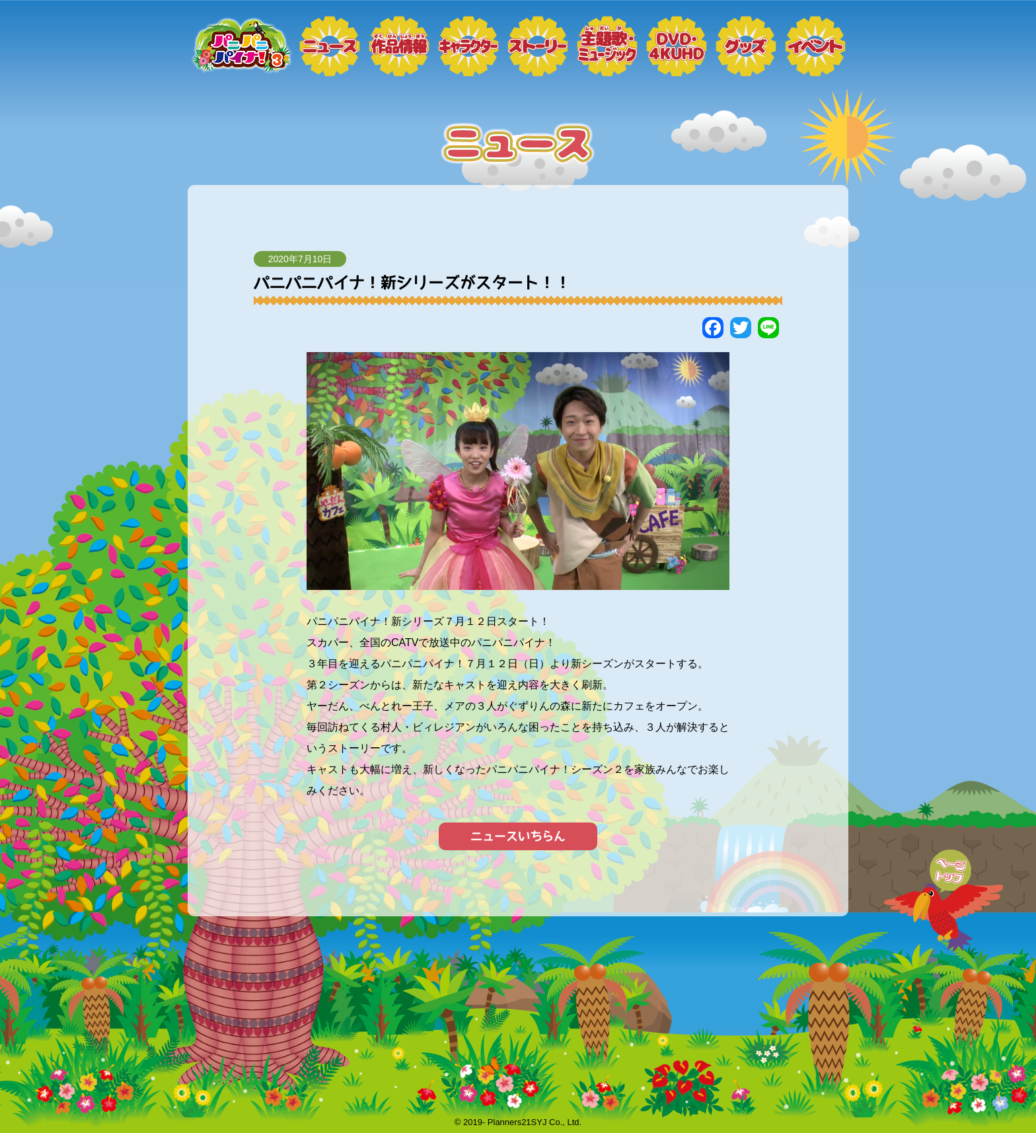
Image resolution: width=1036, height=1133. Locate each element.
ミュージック (607, 46)
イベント (815, 46)
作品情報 (399, 46)
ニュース (330, 46)
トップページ (240, 46)
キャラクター (468, 46)
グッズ (746, 46)
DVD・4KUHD (677, 46)
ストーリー (538, 46)
